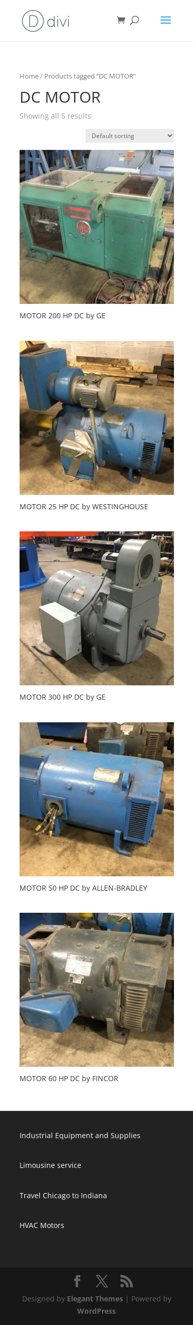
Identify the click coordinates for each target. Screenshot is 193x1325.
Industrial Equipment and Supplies (80, 1135)
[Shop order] (129, 136)
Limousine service (50, 1165)
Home (29, 76)
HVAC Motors (42, 1225)
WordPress (96, 1311)
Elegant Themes (95, 1298)
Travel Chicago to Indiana (63, 1195)
